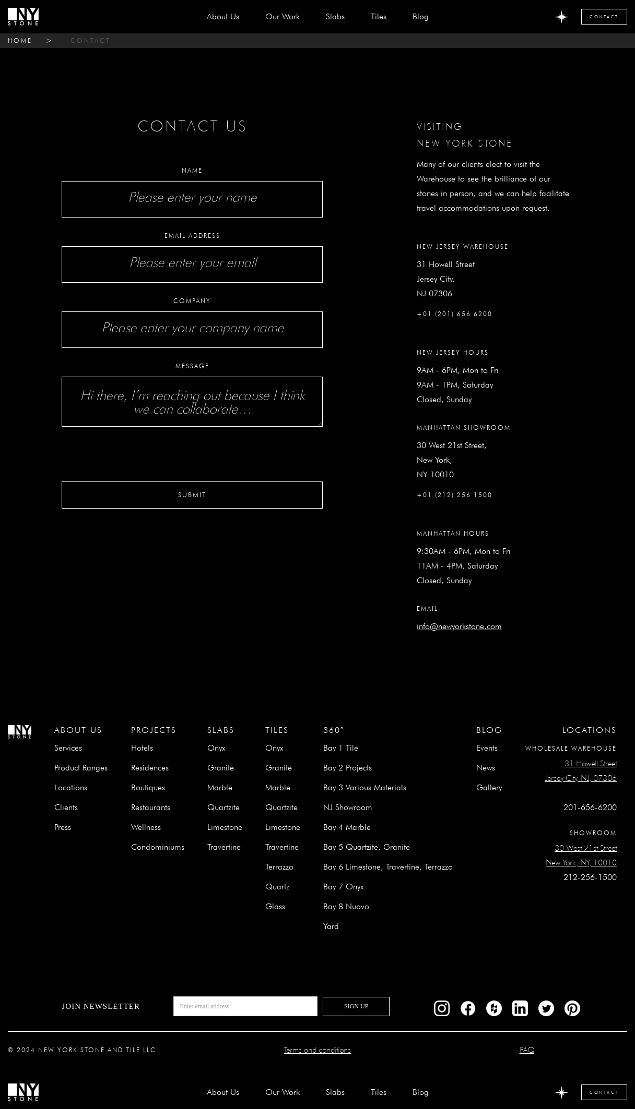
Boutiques (148, 787)
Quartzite (223, 807)
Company (192, 301)
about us (223, 16)
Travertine (224, 847)
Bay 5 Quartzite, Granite (366, 847)
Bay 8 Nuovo (346, 906)
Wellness (146, 827)
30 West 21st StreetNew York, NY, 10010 (581, 855)
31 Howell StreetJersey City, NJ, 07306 (581, 770)
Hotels (142, 748)
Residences (150, 768)
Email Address (192, 235)
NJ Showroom (347, 807)
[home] (23, 16)
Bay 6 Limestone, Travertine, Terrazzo (388, 867)
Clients (66, 807)
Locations (70, 787)
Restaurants (150, 807)
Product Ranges (81, 768)
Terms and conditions (317, 1050)
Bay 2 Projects (347, 768)
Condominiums (157, 847)
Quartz (277, 886)
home (20, 40)
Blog (421, 16)
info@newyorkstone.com (459, 626)
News (485, 768)
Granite (220, 768)
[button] (335, 16)
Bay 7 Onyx (343, 886)
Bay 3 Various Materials (364, 787)
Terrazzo (279, 867)
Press (62, 827)
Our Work (282, 16)
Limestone (224, 827)
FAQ (527, 1050)
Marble (219, 787)
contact (90, 40)
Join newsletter (101, 1006)
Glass (275, 906)
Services (68, 748)
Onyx (216, 748)
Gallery (489, 787)
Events (487, 748)
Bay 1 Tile (340, 748)
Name (192, 170)
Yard (331, 926)
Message (192, 366)
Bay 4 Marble (347, 827)
